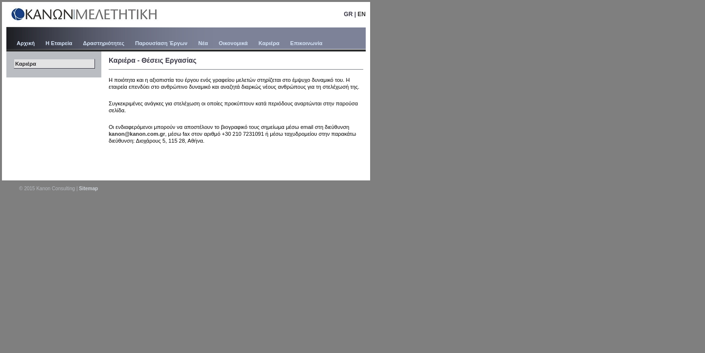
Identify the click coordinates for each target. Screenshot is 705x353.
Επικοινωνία (306, 43)
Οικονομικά (233, 43)
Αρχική (26, 43)
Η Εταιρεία (59, 43)
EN (361, 14)
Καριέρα (269, 43)
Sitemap (88, 188)
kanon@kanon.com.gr (137, 134)
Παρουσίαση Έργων (161, 43)
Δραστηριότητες (103, 43)
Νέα (203, 43)
